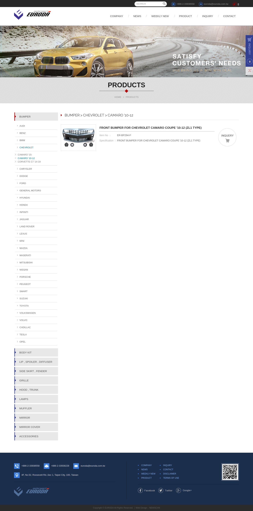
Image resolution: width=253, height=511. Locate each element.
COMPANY (112, 16)
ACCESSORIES (28, 436)
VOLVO (23, 320)
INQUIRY (206, 16)
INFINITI (24, 212)
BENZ (23, 133)
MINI (22, 241)
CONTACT (229, 16)
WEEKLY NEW (157, 16)
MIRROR (24, 417)
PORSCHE (25, 277)
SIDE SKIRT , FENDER (33, 371)
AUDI (22, 126)
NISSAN (24, 269)
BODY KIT (25, 352)
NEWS (134, 16)
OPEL (23, 341)
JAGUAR (24, 219)
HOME (118, 97)
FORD (23, 183)
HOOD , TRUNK (28, 389)
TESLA (23, 334)
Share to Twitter (165, 490)
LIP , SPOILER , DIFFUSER (35, 361)
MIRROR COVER (29, 426)
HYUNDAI (25, 197)
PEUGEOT (25, 284)
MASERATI (25, 255)
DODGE (24, 176)
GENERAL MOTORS (30, 190)
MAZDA (24, 248)
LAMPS (23, 399)
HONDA (24, 205)
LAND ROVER (27, 226)
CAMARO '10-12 (26, 158)
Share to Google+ (184, 490)
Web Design (141, 508)
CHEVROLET (26, 147)
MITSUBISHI (26, 262)
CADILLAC (25, 327)
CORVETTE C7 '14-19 (29, 161)
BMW (22, 140)
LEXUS (23, 233)
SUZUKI (24, 298)
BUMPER (25, 116)
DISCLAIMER (169, 474)
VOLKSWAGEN (28, 313)
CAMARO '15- (25, 154)
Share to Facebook (146, 490)
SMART (23, 291)
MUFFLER (25, 408)
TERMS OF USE (171, 478)
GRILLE (24, 380)
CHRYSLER (26, 169)
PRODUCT (183, 16)
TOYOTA (24, 305)
